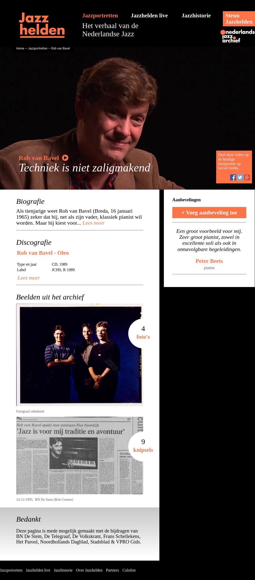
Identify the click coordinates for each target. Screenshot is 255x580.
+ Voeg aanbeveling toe (209, 212)
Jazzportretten (100, 15)
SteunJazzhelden (239, 18)
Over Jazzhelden (89, 570)
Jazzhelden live (149, 15)
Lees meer (93, 223)
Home (20, 48)
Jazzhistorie (196, 15)
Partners (112, 570)
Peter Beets (209, 261)
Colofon (129, 570)
